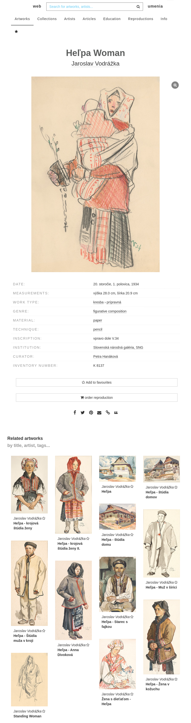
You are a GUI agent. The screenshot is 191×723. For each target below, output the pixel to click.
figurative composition (109, 321)
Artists (69, 29)
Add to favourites (96, 392)
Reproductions (140, 29)
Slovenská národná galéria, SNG (118, 357)
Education (112, 29)
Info (164, 29)
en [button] (171, 7)
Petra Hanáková (105, 366)
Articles (89, 29)
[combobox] (94, 16)
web (37, 16)
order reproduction (97, 407)
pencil (97, 339)
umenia (155, 16)
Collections (47, 29)
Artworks (22, 29)
